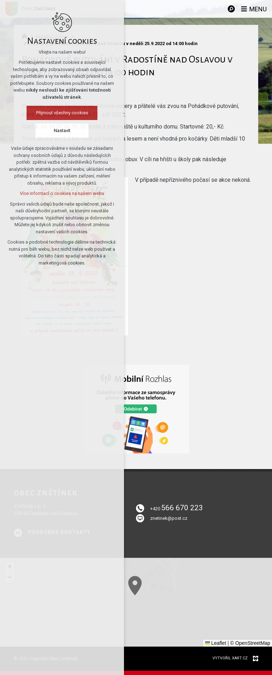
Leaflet (215, 643)
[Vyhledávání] (231, 8)
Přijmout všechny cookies (60, 112)
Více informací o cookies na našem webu (60, 193)
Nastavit (60, 130)
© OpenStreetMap (250, 643)
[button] (189, 619)
